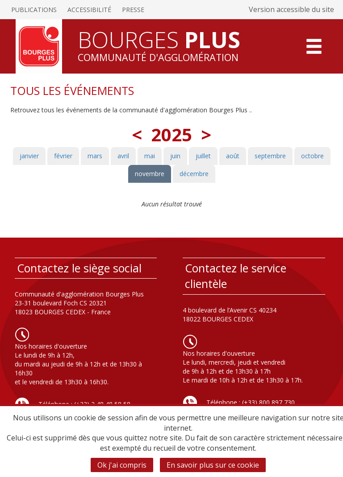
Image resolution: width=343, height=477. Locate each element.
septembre (270, 156)
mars (95, 156)
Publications (34, 9)
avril (123, 156)
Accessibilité (89, 9)
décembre (194, 173)
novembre (149, 173)
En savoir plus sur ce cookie (213, 465)
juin (175, 156)
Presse (133, 9)
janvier (29, 156)
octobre (312, 156)
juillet (203, 156)
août (232, 156)
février (63, 156)
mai (149, 156)
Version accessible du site (291, 9)
